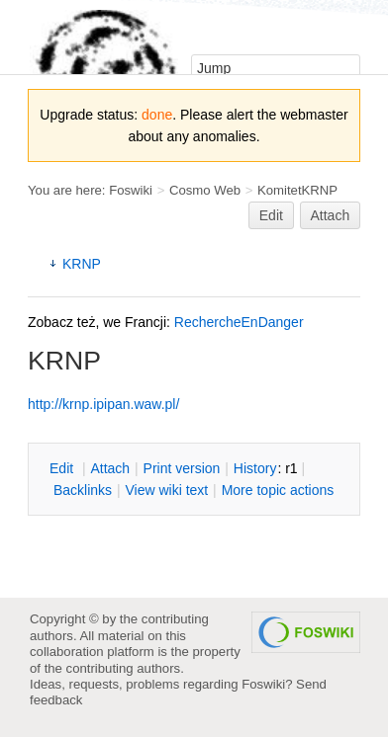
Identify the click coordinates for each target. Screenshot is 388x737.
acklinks (82, 490)
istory (255, 468)
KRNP (81, 264)
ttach (110, 468)
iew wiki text (166, 490)
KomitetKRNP (297, 190)
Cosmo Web (205, 190)
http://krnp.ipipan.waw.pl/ (103, 404)
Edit (271, 215)
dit (63, 468)
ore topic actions (278, 490)
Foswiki (130, 190)
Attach (330, 215)
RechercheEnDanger (239, 322)
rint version (182, 468)
